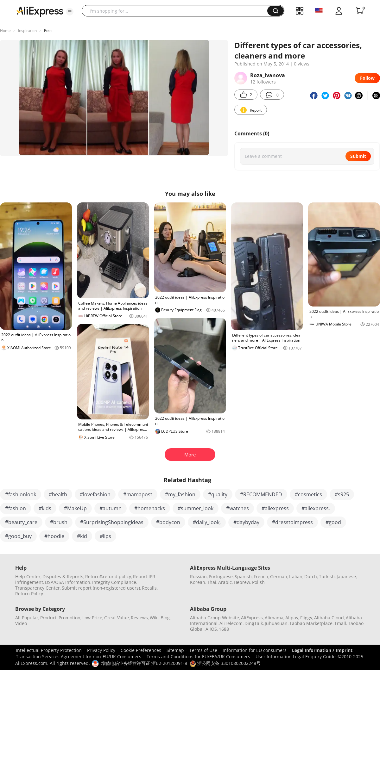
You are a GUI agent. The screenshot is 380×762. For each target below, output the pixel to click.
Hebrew (242, 582)
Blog (165, 618)
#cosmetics (308, 494)
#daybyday (246, 522)
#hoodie (54, 536)
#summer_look (195, 508)
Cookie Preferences (141, 650)
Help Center (28, 576)
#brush (58, 522)
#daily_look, (207, 522)
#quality (217, 494)
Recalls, (150, 588)
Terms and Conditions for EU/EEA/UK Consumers (198, 657)
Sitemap (175, 650)
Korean (197, 582)
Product (48, 618)
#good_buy (18, 536)
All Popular (26, 618)
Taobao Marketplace (310, 623)
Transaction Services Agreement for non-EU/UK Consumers (78, 657)
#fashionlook (20, 494)
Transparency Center (37, 588)
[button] (69, 11)
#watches (237, 508)
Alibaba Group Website (214, 618)
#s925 (342, 494)
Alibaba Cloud (329, 618)
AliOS (211, 629)
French (261, 576)
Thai (211, 582)
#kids (45, 508)
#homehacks (149, 508)
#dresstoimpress (292, 522)
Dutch (310, 576)
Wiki (154, 618)
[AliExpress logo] (40, 11)
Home (5, 30)
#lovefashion (95, 494)
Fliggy (306, 618)
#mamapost (137, 494)
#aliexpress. (315, 508)
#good (333, 522)
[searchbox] (176, 10)
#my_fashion (180, 494)
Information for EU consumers (255, 650)
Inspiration (27, 30)
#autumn (110, 508)
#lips (105, 536)
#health (58, 494)
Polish (258, 582)
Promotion (69, 618)
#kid (82, 536)
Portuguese (221, 576)
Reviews (139, 618)
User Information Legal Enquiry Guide (296, 657)
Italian (295, 576)
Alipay (291, 618)
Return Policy (29, 594)
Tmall (340, 623)
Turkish (327, 576)
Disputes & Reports (62, 576)
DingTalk (253, 623)
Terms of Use (203, 650)
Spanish (243, 576)
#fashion (15, 508)
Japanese (346, 576)
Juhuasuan (276, 623)
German (278, 576)
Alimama (274, 618)
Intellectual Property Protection (49, 650)
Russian (198, 576)
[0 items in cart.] (360, 11)
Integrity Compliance (114, 582)
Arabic (225, 582)
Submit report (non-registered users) (101, 588)
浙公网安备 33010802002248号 (225, 663)
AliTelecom (231, 623)
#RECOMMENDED (261, 494)
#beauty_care (21, 522)
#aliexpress (275, 508)
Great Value (116, 618)
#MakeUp (75, 508)
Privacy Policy (101, 650)
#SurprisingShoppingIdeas (111, 522)
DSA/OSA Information (67, 582)
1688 (224, 629)
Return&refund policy (108, 576)
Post (48, 30)
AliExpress (252, 618)
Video (21, 623)
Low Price (92, 618)
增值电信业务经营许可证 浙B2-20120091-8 (144, 663)
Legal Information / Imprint (322, 650)
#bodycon (168, 522)
